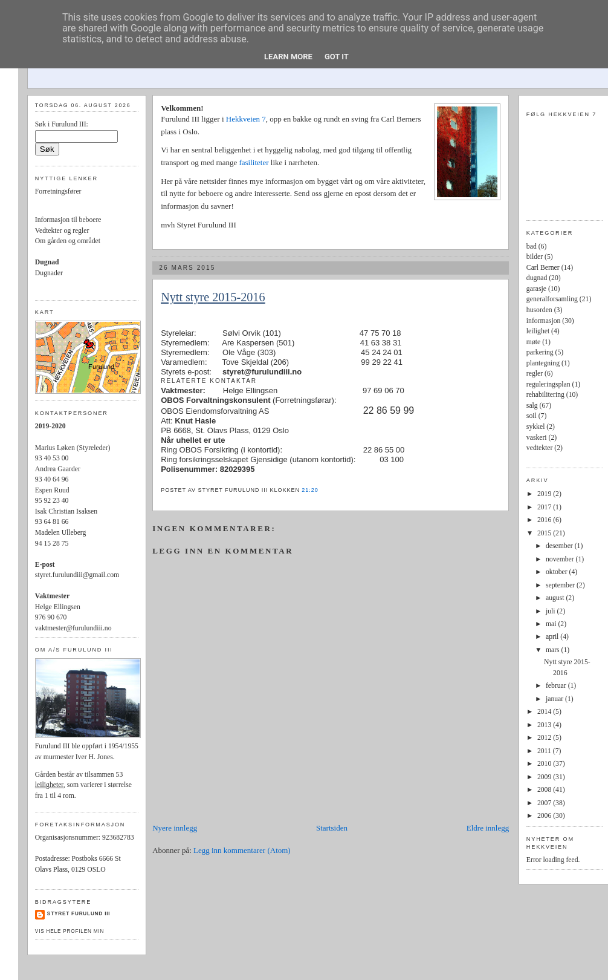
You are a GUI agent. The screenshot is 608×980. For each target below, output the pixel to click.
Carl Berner (543, 268)
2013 (545, 725)
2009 (545, 777)
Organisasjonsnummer (67, 837)
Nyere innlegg (174, 827)
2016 (545, 520)
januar (555, 699)
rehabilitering (545, 395)
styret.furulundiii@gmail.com (77, 575)
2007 (545, 803)
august (556, 598)
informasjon (543, 321)
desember (560, 546)
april (553, 637)
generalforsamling (552, 299)
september (561, 585)
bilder (534, 257)
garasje (536, 289)
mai (552, 624)
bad (531, 246)
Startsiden (332, 827)
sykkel (535, 427)
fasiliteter (254, 162)
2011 (545, 751)
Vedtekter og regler (62, 231)
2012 (545, 738)
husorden (539, 310)
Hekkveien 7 (246, 118)
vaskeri (536, 438)
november (561, 559)
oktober (557, 572)
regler (534, 373)
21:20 (310, 490)
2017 (545, 507)
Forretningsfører (58, 191)
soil (531, 416)
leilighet (537, 331)
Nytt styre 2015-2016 (213, 297)
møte (533, 342)
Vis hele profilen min (69, 931)
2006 (545, 816)
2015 (545, 533)
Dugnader (49, 273)
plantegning (543, 363)
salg (532, 406)
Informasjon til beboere (68, 220)
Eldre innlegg (488, 827)
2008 (545, 790)
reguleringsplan (548, 384)
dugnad (536, 278)
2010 (545, 764)
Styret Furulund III (79, 913)
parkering (540, 352)
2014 (545, 712)
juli (551, 611)
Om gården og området (67, 241)
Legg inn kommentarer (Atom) (242, 850)
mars (553, 650)
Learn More (288, 56)
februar (557, 686)
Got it (337, 56)
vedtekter (539, 448)
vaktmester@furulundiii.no (73, 628)
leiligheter (49, 785)
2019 (545, 494)
